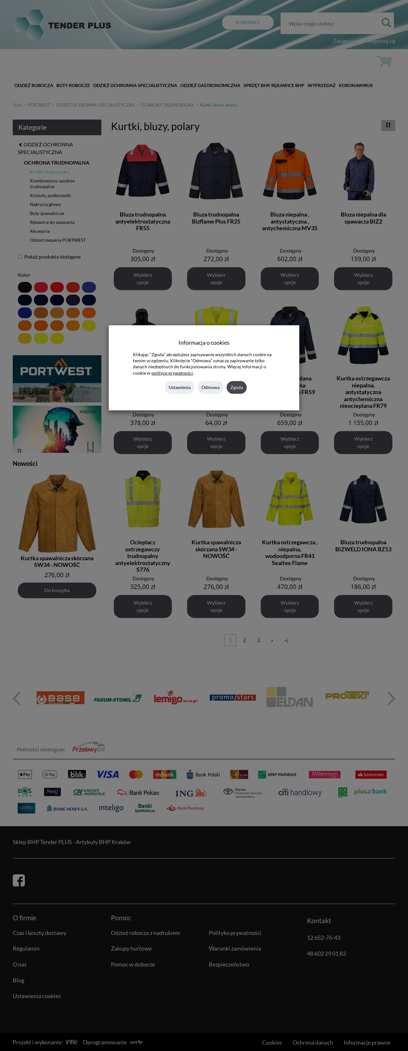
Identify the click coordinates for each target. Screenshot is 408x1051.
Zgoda (236, 387)
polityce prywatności (172, 373)
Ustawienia (180, 387)
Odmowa (210, 387)
